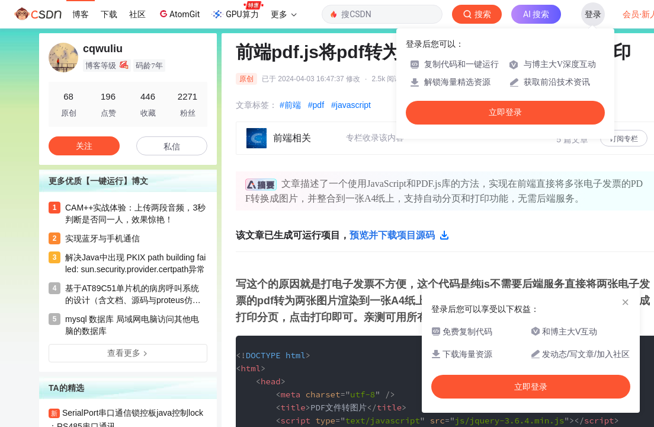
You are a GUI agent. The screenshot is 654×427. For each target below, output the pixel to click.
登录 (593, 14)
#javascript (351, 105)
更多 (284, 14)
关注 (84, 146)
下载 (109, 14)
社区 (137, 14)
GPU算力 (237, 10)
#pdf (316, 105)
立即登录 (505, 112)
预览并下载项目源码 (399, 235)
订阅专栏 (624, 139)
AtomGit (179, 14)
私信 (172, 146)
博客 (80, 14)
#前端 (290, 105)
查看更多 (128, 353)
